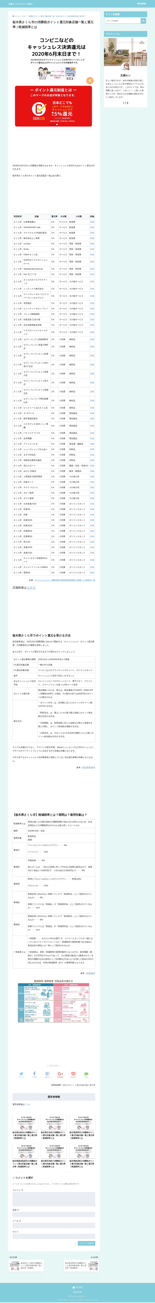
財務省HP (90, 973)
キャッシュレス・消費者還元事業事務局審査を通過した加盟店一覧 (65, 580)
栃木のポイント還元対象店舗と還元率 (79, 1085)
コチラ (31, 587)
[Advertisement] (54, 147)
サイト (16, 1232)
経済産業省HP (88, 767)
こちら (28, 1104)
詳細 (92, 222)
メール (17, 1221)
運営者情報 (141, 4)
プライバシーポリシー (77, 1297)
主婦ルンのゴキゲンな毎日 (25, 3)
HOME (77, 1288)
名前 (16, 1210)
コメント (18, 1190)
